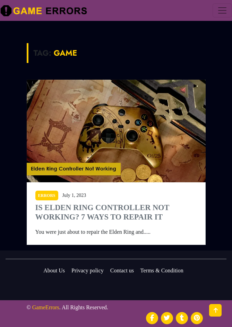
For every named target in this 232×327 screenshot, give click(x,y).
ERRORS (46, 195)
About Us (54, 270)
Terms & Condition (161, 270)
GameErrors (45, 307)
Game (65, 52)
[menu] (222, 10)
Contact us (122, 270)
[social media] (152, 318)
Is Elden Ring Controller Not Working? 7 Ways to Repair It (102, 212)
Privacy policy (87, 270)
